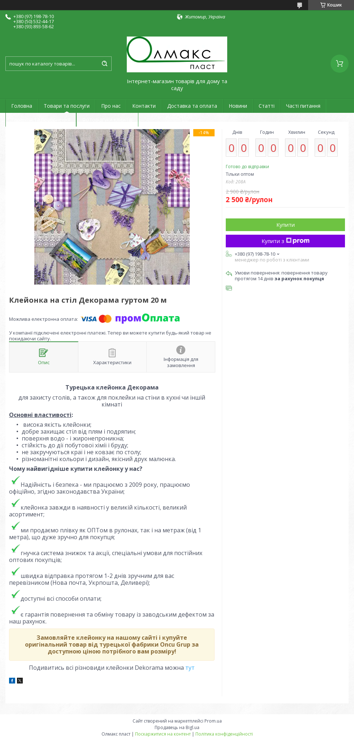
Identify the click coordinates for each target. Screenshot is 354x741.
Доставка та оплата (192, 105)
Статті (267, 105)
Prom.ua (213, 721)
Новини (238, 105)
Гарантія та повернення (40, 119)
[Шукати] (104, 63)
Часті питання (303, 105)
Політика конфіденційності (224, 734)
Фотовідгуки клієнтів (107, 119)
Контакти (144, 105)
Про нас (111, 105)
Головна (21, 105)
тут (190, 668)
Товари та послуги (67, 105)
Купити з (286, 240)
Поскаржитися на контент (163, 734)
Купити (285, 224)
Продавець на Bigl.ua (177, 727)
